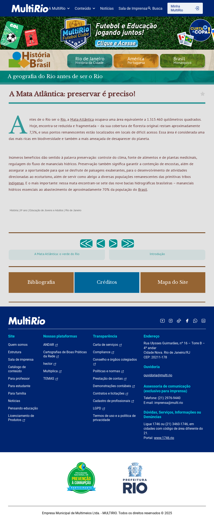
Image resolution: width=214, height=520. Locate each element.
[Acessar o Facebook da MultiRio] (187, 320)
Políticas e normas (108, 371)
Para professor (19, 378)
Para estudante (19, 386)
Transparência (105, 336)
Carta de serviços (107, 345)
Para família (17, 393)
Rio (63, 119)
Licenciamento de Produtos (21, 418)
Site (11, 336)
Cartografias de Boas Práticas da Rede (65, 354)
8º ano (23, 210)
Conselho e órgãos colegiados (115, 362)
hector (50, 364)
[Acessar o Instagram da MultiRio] (170, 320)
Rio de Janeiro (73, 210)
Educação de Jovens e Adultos (46, 210)
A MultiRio (59, 8)
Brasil (142, 189)
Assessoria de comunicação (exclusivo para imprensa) (167, 388)
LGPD (99, 408)
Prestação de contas (110, 379)
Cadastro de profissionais (113, 401)
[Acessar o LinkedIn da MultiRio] (203, 320)
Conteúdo (85, 8)
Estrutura (14, 352)
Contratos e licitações (111, 393)
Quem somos (18, 345)
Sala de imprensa (21, 359)
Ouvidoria (152, 367)
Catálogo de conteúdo (17, 369)
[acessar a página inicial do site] (30, 8)
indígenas (16, 183)
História (14, 210)
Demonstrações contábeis (114, 386)
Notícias (107, 8)
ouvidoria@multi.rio (158, 375)
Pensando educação (23, 408)
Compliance (103, 352)
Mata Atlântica (82, 119)
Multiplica (52, 371)
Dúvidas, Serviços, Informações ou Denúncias (172, 414)
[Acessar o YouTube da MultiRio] (162, 320)
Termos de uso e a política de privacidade (114, 418)
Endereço (151, 336)
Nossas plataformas (60, 336)
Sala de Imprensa (133, 8)
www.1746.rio (164, 438)
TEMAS (50, 379)
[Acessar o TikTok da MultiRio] (179, 320)
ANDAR (50, 345)
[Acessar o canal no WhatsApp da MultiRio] (195, 320)
